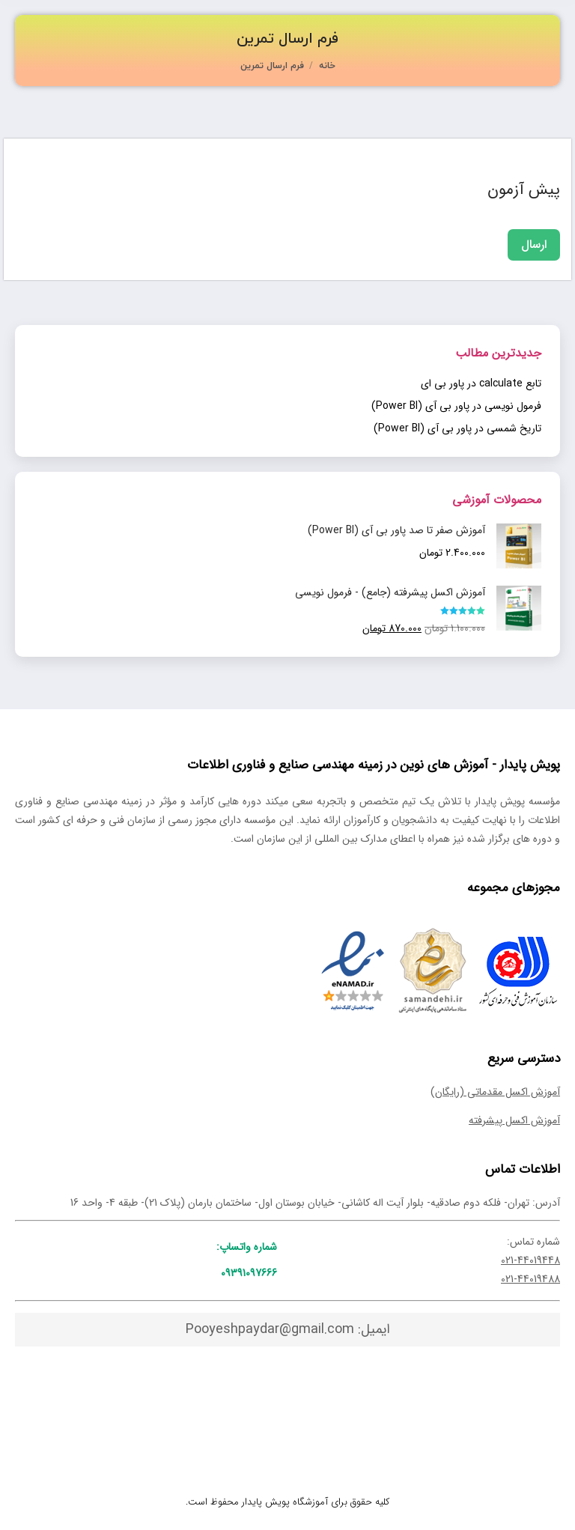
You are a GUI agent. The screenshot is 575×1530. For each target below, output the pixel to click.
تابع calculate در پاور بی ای (481, 383)
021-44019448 (530, 1260)
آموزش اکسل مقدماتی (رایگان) (495, 1092)
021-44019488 (530, 1279)
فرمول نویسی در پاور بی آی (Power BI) (456, 406)
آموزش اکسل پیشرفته (514, 1120)
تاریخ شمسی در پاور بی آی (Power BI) (457, 428)
